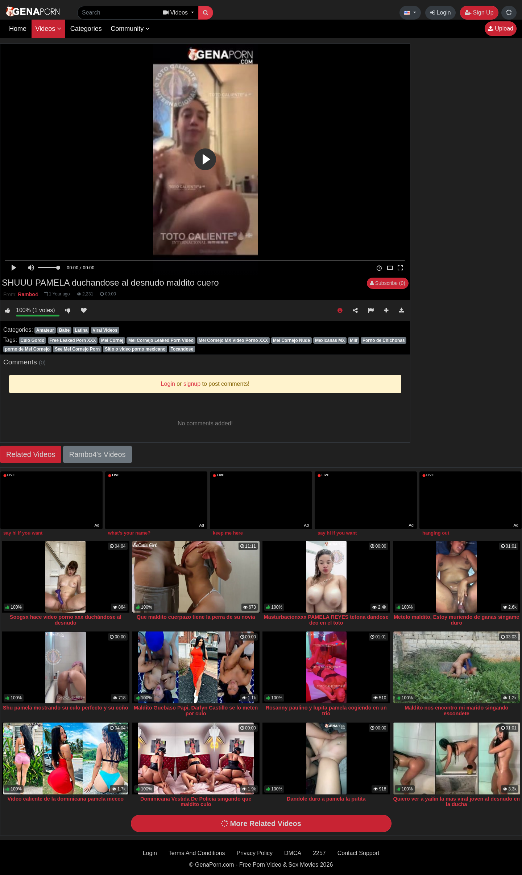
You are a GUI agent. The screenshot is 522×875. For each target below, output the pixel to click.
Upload (500, 28)
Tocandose (182, 349)
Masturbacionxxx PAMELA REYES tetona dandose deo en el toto (326, 620)
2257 (319, 853)
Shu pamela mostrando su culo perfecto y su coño (65, 708)
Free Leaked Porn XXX (73, 340)
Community (130, 28)
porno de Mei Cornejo (27, 349)
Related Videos (30, 454)
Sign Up (479, 12)
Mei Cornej (112, 340)
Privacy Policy (254, 853)
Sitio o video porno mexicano (135, 349)
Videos (48, 28)
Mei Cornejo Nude (291, 340)
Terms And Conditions (197, 853)
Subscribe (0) (387, 283)
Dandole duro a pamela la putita (326, 799)
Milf (353, 340)
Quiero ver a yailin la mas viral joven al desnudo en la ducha (456, 801)
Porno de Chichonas (383, 340)
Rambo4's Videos (97, 454)
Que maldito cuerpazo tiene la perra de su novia (196, 617)
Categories (86, 28)
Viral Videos (105, 330)
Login (440, 12)
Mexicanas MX (330, 340)
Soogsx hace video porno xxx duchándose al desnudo (65, 620)
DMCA (292, 853)
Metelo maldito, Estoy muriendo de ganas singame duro (456, 620)
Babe (64, 330)
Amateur (45, 330)
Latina (81, 330)
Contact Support (358, 853)
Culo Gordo (32, 340)
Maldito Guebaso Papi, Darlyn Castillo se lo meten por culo (196, 710)
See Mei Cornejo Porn (77, 349)
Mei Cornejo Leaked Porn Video (161, 340)
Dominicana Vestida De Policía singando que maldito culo (195, 801)
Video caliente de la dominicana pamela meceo (66, 799)
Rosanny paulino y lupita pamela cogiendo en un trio (326, 710)
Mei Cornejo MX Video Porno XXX (233, 340)
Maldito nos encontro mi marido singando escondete (456, 710)
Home (17, 28)
